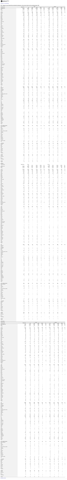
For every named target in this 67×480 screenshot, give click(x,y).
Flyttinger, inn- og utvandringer (5, 3)
